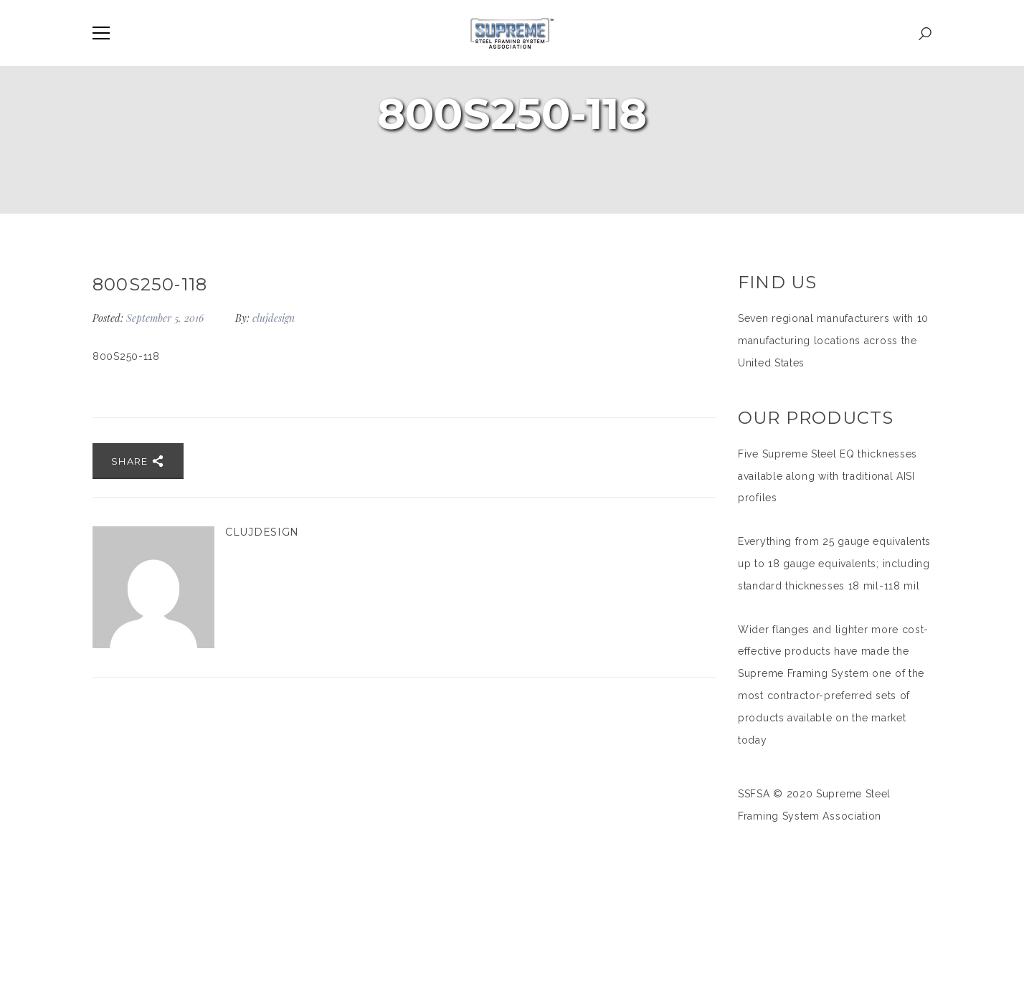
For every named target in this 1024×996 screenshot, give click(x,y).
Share (138, 461)
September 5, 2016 (166, 318)
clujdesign (273, 318)
